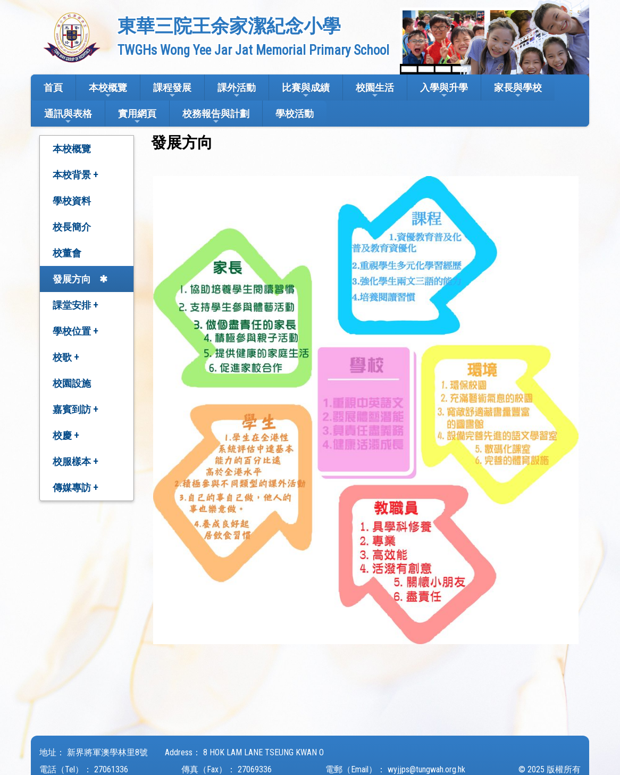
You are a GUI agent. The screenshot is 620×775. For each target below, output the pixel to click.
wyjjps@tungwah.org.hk (426, 769)
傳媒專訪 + (75, 487)
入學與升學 (444, 90)
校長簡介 (72, 226)
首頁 (53, 87)
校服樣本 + (75, 461)
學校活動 (294, 113)
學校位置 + (75, 331)
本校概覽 (108, 90)
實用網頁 (137, 117)
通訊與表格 (68, 117)
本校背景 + (75, 174)
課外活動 (236, 90)
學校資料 (72, 200)
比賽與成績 (306, 90)
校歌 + (66, 357)
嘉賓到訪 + (75, 409)
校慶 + (66, 435)
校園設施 (72, 383)
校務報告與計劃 (215, 117)
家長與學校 (518, 90)
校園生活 (375, 90)
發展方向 (72, 279)
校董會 (67, 253)
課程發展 (172, 90)
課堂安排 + (75, 305)
